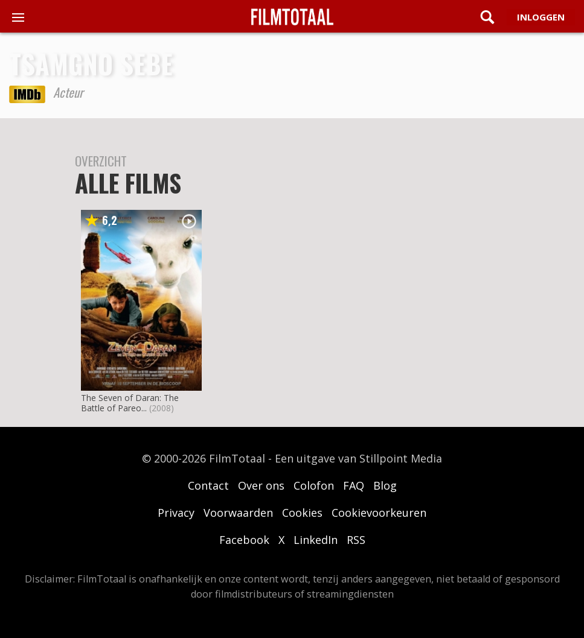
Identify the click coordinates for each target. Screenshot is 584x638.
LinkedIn (316, 539)
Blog (385, 485)
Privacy (176, 512)
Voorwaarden (238, 512)
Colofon (314, 485)
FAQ (353, 485)
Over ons (261, 485)
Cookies (302, 512)
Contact (208, 485)
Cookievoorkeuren (379, 512)
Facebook (244, 539)
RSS (356, 539)
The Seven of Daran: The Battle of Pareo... (130, 403)
